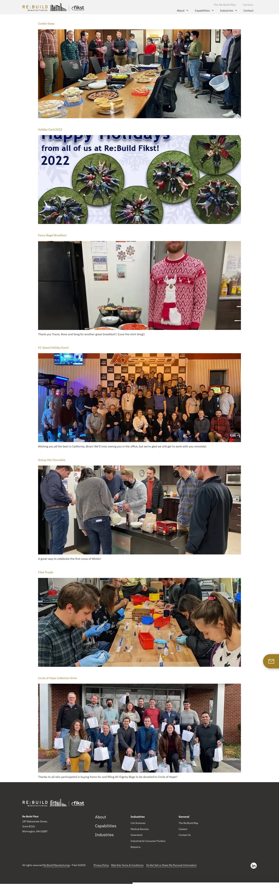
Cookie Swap (46, 23)
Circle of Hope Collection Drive (57, 678)
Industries (228, 10)
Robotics (136, 847)
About (182, 10)
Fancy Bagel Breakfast (52, 235)
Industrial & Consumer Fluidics (148, 841)
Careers (248, 4)
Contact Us (185, 835)
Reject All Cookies (249, 873)
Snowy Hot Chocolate (51, 460)
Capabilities (204, 10)
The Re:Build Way (225, 4)
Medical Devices (140, 829)
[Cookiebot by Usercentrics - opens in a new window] (23, 877)
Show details (53, 877)
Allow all (249, 863)
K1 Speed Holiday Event (53, 347)
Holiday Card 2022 (50, 129)
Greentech (137, 835)
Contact (248, 10)
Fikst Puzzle (45, 572)
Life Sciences (138, 823)
